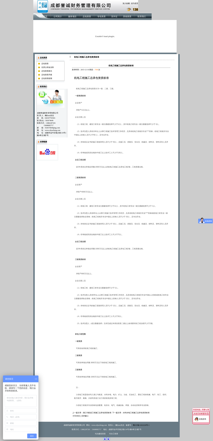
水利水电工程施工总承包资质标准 (136, 413)
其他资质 (127, 16)
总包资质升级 (46, 75)
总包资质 (87, 16)
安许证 (114, 16)
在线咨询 (202, 415)
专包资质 (101, 16)
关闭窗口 (84, 416)
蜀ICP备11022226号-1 (141, 425)
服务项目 (72, 16)
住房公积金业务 (47, 67)
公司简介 (58, 16)
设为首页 (134, 3)
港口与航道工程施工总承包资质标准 (97, 413)
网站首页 (43, 16)
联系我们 (142, 16)
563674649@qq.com (52, 128)
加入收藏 (126, 3)
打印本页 (76, 416)
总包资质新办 (46, 71)
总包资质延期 (46, 78)
